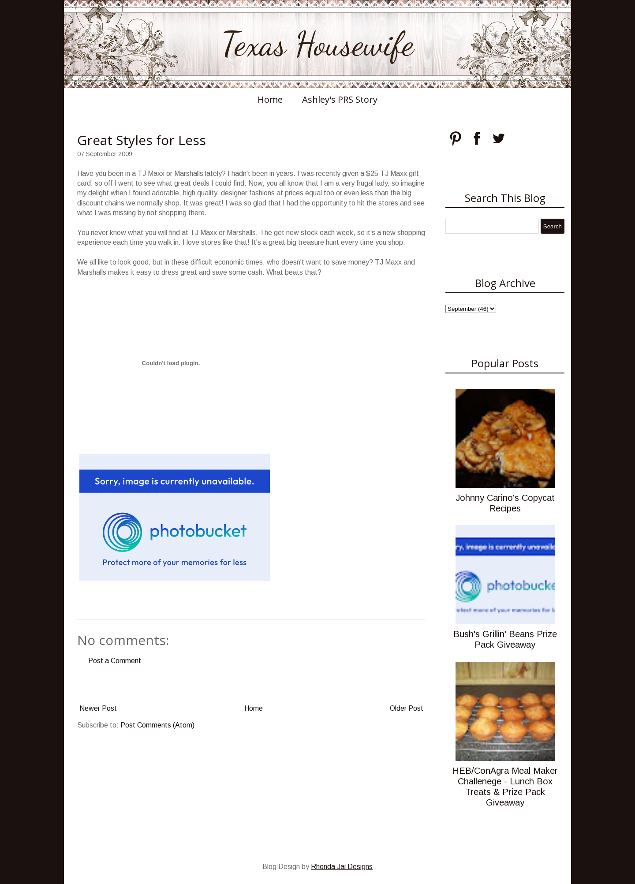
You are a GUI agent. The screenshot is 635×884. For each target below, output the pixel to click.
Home (270, 99)
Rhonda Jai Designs (342, 866)
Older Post (406, 708)
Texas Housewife (317, 44)
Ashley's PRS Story (339, 99)
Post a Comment (114, 660)
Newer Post (98, 708)
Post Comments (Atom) (157, 725)
